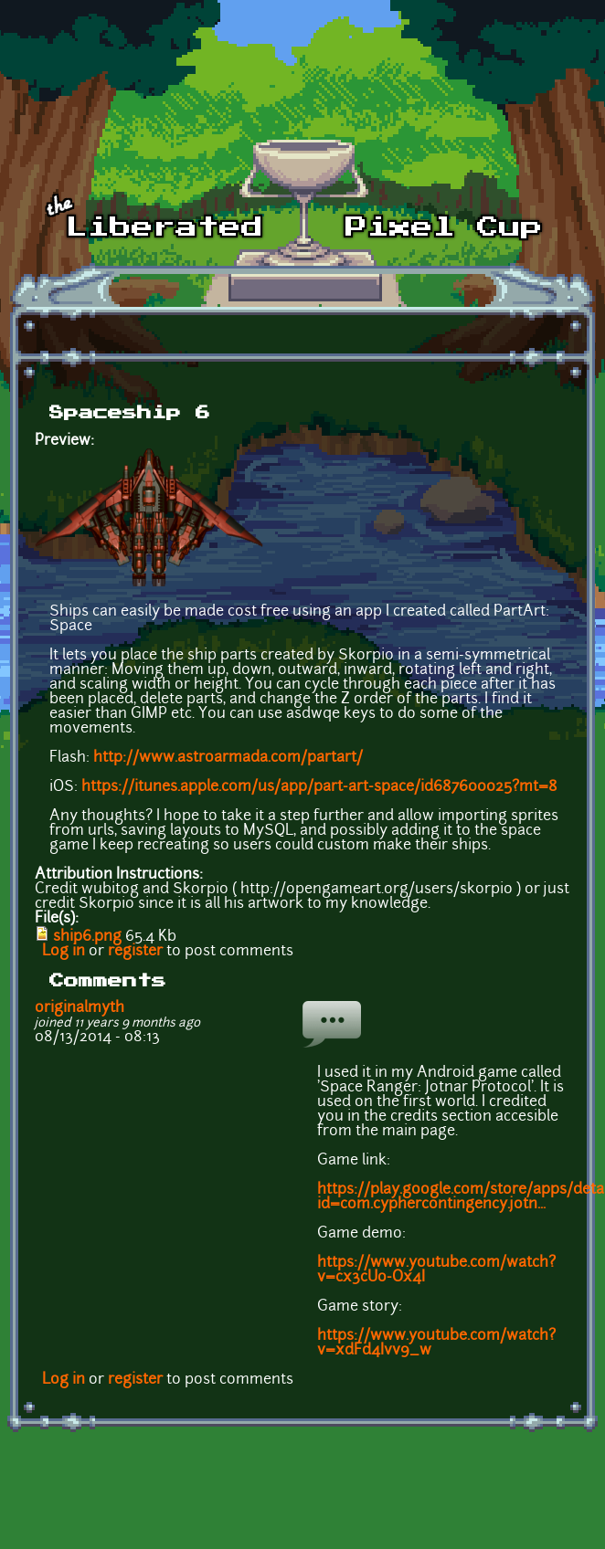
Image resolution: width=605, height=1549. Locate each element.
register (135, 951)
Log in (63, 951)
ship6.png (87, 937)
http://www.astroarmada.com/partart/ (228, 758)
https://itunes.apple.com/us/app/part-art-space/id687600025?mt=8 (319, 787)
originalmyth (79, 1008)
